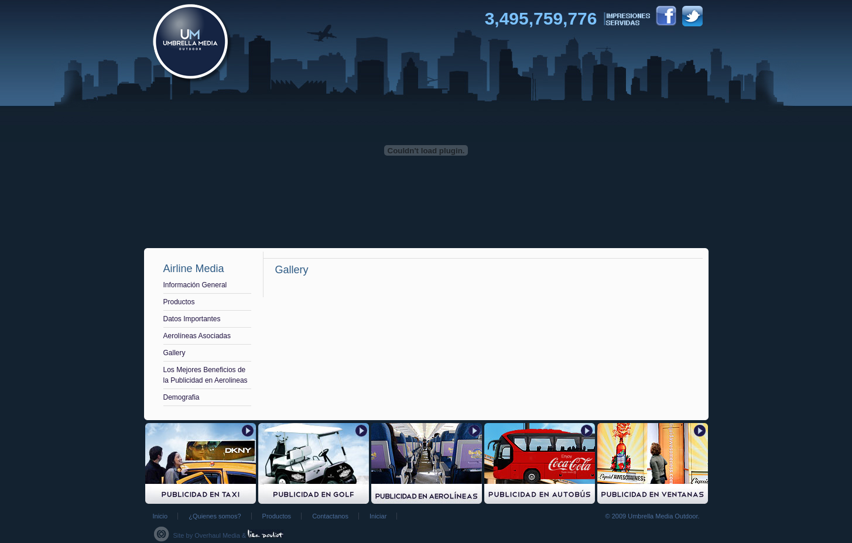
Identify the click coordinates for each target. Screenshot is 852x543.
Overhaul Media (217, 535)
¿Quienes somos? (215, 516)
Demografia (181, 397)
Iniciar (377, 516)
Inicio (160, 516)
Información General (195, 285)
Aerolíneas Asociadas (197, 336)
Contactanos (330, 516)
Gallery (174, 353)
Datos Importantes (192, 319)
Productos (179, 302)
